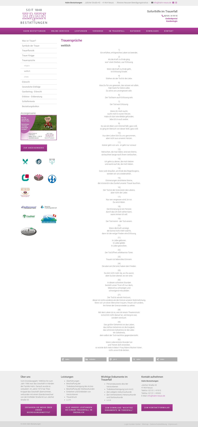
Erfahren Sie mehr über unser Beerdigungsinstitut (38, 410)
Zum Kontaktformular (157, 408)
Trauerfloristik (28, 50)
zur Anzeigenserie (34, 148)
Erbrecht (26, 82)
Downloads (152, 31)
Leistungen (81, 31)
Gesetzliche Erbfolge (31, 87)
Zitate (26, 77)
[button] (71, 359)
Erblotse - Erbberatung (32, 96)
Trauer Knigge (28, 55)
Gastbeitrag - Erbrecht (32, 91)
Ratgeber (135, 31)
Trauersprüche (28, 60)
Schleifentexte (28, 101)
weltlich (27, 71)
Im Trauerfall (117, 31)
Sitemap (145, 424)
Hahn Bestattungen (34, 31)
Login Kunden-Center (132, 424)
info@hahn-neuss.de (162, 3)
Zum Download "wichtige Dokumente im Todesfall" (119, 409)
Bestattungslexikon (30, 106)
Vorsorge (98, 31)
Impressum (172, 424)
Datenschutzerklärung (158, 424)
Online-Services (60, 31)
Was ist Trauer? (29, 41)
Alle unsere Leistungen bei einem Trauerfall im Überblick (78, 410)
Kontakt (169, 31)
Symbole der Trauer (30, 46)
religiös (27, 66)
